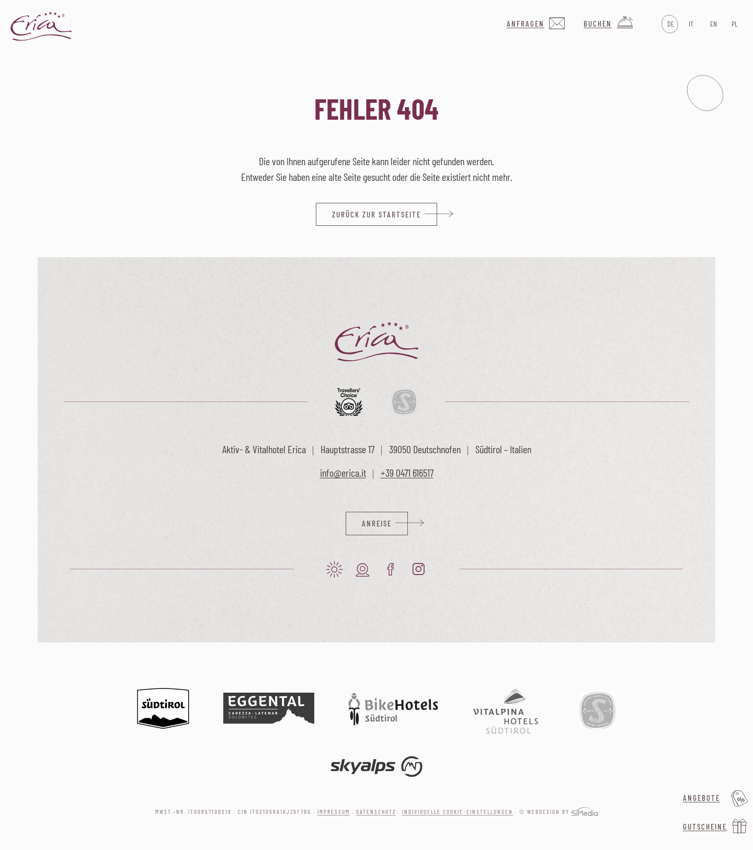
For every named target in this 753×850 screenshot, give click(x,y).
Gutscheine (705, 826)
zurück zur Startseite (376, 214)
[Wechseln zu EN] (712, 24)
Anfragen (525, 23)
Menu (705, 93)
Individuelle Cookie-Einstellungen (457, 811)
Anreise (377, 523)
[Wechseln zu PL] (734, 24)
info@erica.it (343, 472)
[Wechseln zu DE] (669, 24)
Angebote (701, 797)
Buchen (598, 23)
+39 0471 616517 (407, 472)
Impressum (333, 811)
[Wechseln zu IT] (691, 24)
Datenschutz (376, 811)
